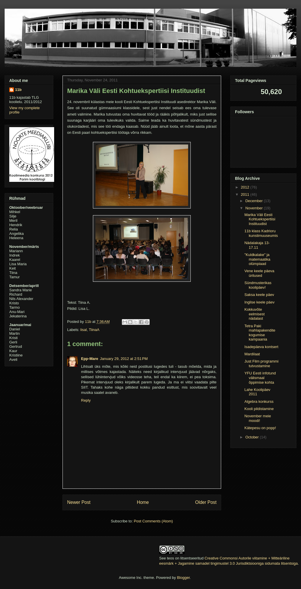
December (254, 201)
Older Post (205, 502)
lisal (83, 330)
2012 (245, 187)
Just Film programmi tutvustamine (261, 363)
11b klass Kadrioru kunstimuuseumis (261, 233)
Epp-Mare (89, 358)
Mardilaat (252, 354)
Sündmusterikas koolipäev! (257, 285)
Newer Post (79, 502)
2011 (245, 194)
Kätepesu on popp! (260, 428)
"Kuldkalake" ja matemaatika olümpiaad (257, 259)
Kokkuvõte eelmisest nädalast (254, 314)
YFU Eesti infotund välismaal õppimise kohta (260, 377)
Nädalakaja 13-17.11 (256, 245)
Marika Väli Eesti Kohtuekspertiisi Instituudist (259, 219)
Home (143, 502)
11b (18, 89)
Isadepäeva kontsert (261, 347)
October (252, 437)
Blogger (183, 577)
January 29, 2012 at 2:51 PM (124, 358)
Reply (86, 400)
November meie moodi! (257, 418)
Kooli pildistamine (259, 409)
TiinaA (94, 330)
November (254, 208)
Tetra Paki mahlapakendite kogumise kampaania (259, 333)
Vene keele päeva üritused (259, 273)
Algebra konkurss (258, 401)
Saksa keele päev (259, 294)
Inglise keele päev (259, 302)
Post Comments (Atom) (153, 521)
